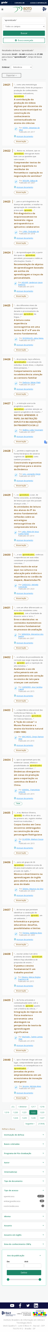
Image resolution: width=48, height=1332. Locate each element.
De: (8, 1261)
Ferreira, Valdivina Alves (32, 933)
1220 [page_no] (15, 1112)
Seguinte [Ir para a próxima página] (29, 1123)
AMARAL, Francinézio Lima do (29, 790)
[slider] (8, 1279)
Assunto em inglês (13, 1235)
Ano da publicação (15, 1255)
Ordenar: (6, 67)
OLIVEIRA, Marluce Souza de (31, 840)
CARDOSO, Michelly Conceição (28, 585)
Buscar (24, 33)
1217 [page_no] (33, 1106)
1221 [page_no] (24, 1112)
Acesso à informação (38, 3)
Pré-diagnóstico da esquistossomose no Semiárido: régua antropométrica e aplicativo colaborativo (27, 220)
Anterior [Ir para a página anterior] (22, 1106)
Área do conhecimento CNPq (17, 1244)
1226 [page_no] (33, 1118)
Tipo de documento (13, 1181)
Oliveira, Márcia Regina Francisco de (29, 978)
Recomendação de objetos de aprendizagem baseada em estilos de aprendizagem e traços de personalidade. (29, 271)
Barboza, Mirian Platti (31, 382)
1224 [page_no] (15, 1118)
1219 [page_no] (6, 1112)
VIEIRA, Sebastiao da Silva (29, 128)
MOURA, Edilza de (30, 180)
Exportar (10, 75)
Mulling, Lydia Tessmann (33, 430)
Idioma (7, 1216)
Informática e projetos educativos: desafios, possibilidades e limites (27, 925)
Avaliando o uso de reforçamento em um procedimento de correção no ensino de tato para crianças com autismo (28, 675)
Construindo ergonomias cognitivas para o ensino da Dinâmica (28, 466)
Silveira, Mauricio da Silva (33, 889)
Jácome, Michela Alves (32, 1086)
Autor (6, 1162)
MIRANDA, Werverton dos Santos (30, 635)
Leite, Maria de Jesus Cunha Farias (28, 532)
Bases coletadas (12, 1144)
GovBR (4, 2)
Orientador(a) (10, 1172)
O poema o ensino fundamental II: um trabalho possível (25, 969)
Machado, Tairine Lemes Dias (31, 1038)
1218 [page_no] (42, 1106)
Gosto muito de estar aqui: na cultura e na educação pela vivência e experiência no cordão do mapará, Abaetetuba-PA (28, 573)
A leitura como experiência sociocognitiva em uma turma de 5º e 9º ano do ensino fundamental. (27, 327)
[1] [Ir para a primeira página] (13, 1106)
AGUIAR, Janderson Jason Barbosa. (30, 283)
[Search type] (24, 26)
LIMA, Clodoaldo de (31, 231)
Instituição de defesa (14, 1134)
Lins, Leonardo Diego (31, 474)
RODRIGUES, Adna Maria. (33, 338)
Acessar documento (25, 136)
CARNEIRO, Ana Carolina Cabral (30, 688)
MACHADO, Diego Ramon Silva (31, 737)
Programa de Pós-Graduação (17, 1153)
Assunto (8, 1225)
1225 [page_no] (24, 1118)
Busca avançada (24, 40)
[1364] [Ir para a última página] (41, 1123)
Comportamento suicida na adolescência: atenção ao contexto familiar (28, 374)
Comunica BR (19, 3)
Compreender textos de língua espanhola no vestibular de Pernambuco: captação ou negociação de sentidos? (28, 169)
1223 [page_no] (42, 1112)
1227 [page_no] (42, 1118)
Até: (26, 1261)
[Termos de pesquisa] (24, 20)
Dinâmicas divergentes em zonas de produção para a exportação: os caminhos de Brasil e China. (27, 778)
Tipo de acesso (11, 1190)
